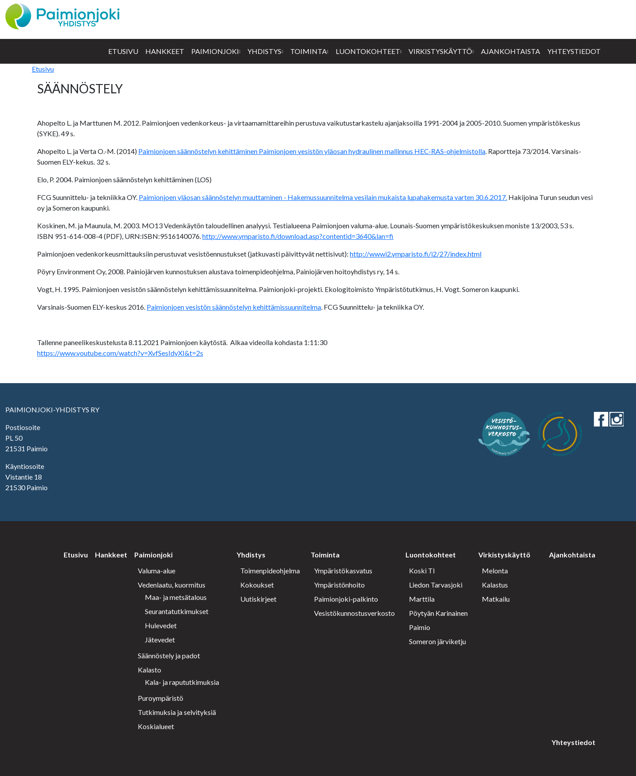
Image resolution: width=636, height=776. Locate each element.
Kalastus (495, 584)
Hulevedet (161, 625)
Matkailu (496, 599)
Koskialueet (156, 726)
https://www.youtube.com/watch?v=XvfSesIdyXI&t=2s (120, 353)
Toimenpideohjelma (270, 570)
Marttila (422, 599)
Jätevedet (160, 639)
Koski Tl (422, 570)
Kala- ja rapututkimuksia (182, 682)
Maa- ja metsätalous (176, 597)
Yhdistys (264, 51)
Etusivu (123, 51)
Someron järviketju (437, 641)
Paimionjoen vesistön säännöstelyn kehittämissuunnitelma (234, 307)
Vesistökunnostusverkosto (354, 613)
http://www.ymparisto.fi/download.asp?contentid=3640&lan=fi (298, 236)
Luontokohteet (368, 51)
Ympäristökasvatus (343, 570)
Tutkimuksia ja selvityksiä (177, 712)
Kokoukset (257, 584)
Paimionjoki (215, 51)
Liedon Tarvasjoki (435, 584)
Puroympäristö (160, 698)
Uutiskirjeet (258, 599)
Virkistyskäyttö (440, 51)
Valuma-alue (156, 570)
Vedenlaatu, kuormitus (171, 584)
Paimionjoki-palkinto (346, 599)
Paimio (419, 627)
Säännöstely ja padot (169, 655)
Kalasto (149, 669)
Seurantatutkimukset (176, 611)
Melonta (495, 570)
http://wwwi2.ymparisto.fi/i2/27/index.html (415, 254)
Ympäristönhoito (339, 584)
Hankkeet (164, 51)
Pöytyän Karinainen (438, 613)
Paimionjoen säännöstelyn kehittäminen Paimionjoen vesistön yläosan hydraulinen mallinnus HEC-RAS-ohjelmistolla (311, 151)
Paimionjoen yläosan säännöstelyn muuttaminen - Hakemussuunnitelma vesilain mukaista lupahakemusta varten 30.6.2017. (323, 197)
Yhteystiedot (574, 51)
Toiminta (308, 51)
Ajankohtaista (510, 51)
